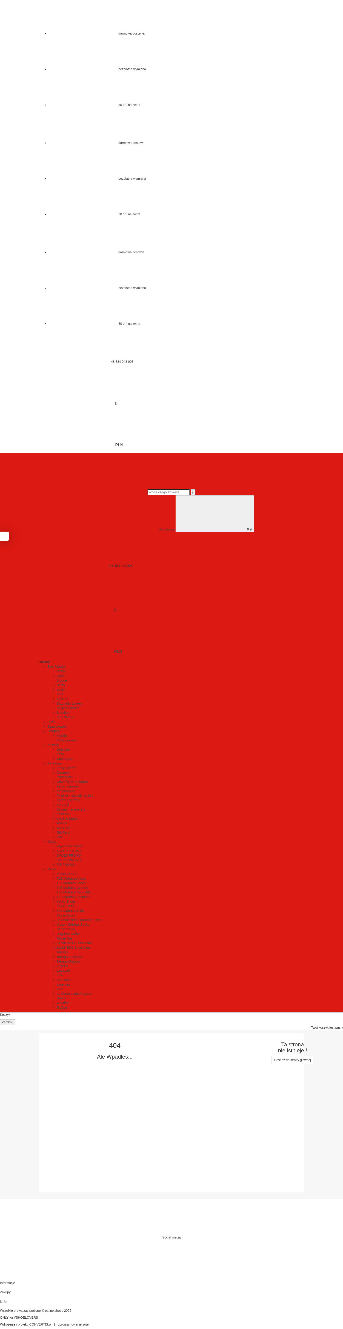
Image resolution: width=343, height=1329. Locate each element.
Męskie (62, 736)
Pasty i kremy (66, 768)
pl (81, 387)
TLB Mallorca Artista (71, 878)
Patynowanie (66, 791)
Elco (60, 975)
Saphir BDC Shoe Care (73, 947)
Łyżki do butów (67, 818)
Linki (3, 1301)
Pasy (60, 754)
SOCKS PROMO (69, 860)
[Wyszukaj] (193, 492)
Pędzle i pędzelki (69, 800)
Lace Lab (63, 984)
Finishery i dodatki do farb (75, 795)
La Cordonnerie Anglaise (74, 993)
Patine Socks (66, 915)
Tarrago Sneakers (69, 957)
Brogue (62, 680)
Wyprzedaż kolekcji (70, 846)
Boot (60, 694)
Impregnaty (65, 777)
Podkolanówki (66, 740)
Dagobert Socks (68, 934)
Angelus (62, 966)
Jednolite (63, 749)
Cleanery (63, 772)
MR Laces (64, 980)
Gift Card (63, 832)
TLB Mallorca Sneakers (73, 897)
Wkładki (62, 823)
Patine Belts (65, 906)
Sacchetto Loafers (70, 703)
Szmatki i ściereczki (71, 809)
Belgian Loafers (68, 708)
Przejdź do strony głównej (292, 1060)
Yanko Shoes (66, 901)
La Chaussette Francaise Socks (79, 920)
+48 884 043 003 (86, 361)
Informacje (7, 1283)
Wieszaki (63, 828)
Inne (60, 837)
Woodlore (63, 1003)
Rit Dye (62, 1007)
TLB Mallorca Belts (70, 911)
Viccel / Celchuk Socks (73, 924)
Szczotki (63, 805)
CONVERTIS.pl (40, 1324)
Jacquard (63, 970)
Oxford (61, 671)
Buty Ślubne (65, 717)
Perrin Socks (66, 929)
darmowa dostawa (97, 33)
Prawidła (63, 814)
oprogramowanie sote (73, 1324)
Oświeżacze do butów (72, 782)
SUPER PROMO (69, 851)
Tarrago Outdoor (68, 961)
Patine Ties (64, 938)
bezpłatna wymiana (97, 69)
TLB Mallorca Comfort (72, 888)
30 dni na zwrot (94, 105)
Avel (60, 989)
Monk (60, 676)
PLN (84, 429)
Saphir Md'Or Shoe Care (74, 943)
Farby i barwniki (68, 786)
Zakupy (5, 1292)
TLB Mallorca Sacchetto (74, 892)
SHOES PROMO (69, 855)
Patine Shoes (66, 874)
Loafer (61, 689)
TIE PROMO (66, 864)
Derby (61, 685)
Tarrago (62, 952)
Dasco (61, 998)
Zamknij (7, 1022)
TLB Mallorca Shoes (71, 883)
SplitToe (62, 699)
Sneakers (63, 712)
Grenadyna (64, 759)
